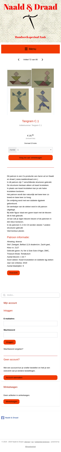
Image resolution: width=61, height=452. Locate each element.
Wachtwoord (9, 330)
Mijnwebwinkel (30, 446)
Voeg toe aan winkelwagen (30, 158)
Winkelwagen (11, 401)
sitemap (27, 442)
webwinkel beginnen (42, 442)
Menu (30, 49)
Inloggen (9, 342)
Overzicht (13, 273)
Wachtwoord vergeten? (13, 349)
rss (32, 442)
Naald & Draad (9, 417)
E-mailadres (9, 319)
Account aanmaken (14, 377)
